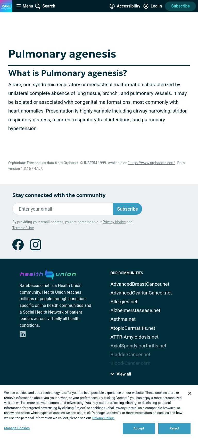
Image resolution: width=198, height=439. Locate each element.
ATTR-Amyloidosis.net (134, 337)
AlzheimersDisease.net (135, 310)
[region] (99, 412)
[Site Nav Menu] (24, 6)
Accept (139, 428)
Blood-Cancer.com (130, 363)
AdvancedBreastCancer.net (139, 284)
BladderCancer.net (130, 354)
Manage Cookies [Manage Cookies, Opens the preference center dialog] (17, 428)
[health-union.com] (48, 273)
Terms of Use (23, 228)
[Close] (189, 393)
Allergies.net (123, 302)
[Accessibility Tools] (125, 6)
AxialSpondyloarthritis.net (138, 346)
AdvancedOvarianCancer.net (141, 293)
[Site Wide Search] (45, 6)
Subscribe (180, 6)
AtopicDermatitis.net (132, 328)
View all (120, 374)
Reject (174, 428)
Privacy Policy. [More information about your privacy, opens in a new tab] (103, 418)
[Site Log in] (152, 6)
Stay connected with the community (58, 195)
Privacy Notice (114, 222)
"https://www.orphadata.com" (151, 163)
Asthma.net (123, 319)
